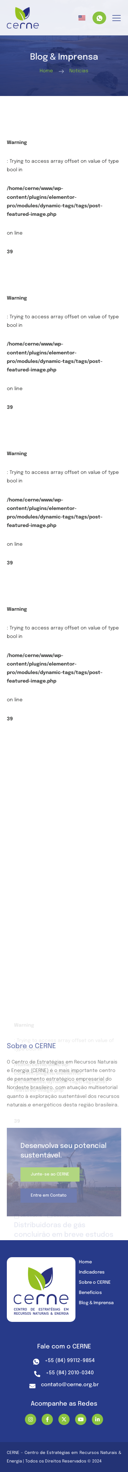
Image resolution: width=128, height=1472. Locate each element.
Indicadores (91, 1272)
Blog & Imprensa (96, 1303)
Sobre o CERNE (95, 1282)
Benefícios (90, 1293)
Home (85, 1262)
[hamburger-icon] (116, 19)
